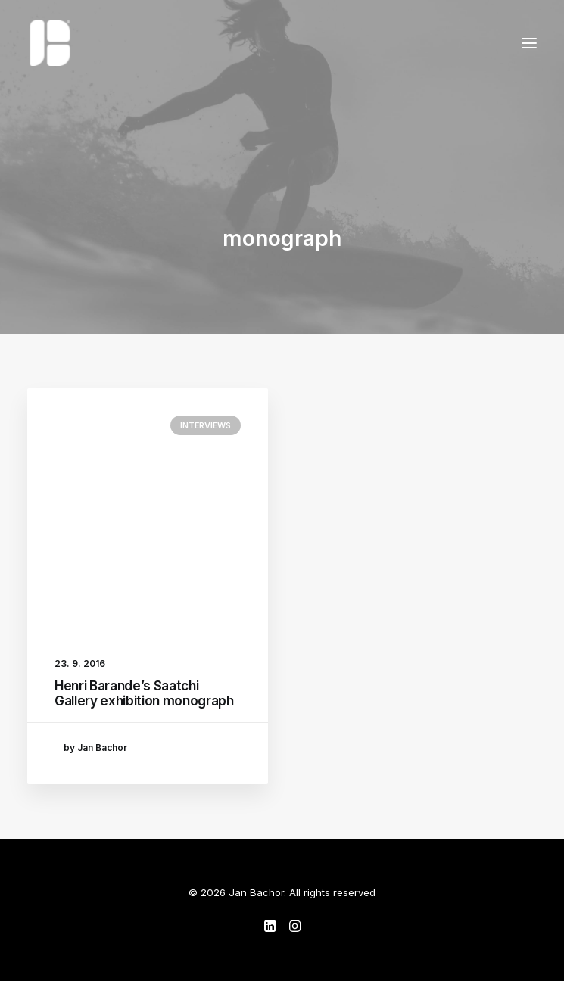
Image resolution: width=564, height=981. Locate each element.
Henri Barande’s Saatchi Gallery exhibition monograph (144, 693)
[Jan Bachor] (50, 43)
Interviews (205, 425)
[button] (529, 43)
